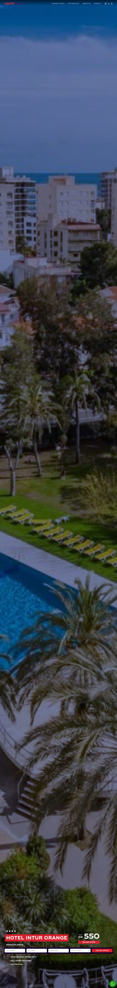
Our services (73, 3)
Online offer (88, 942)
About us (86, 3)
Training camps (57, 3)
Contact (97, 3)
